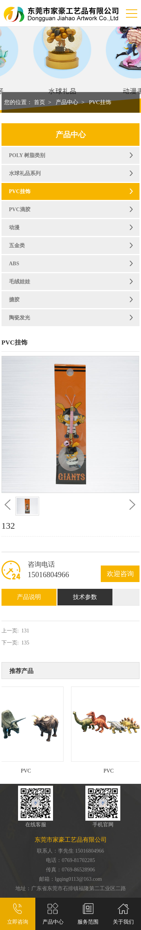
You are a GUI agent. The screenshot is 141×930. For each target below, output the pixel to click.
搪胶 (14, 299)
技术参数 (85, 597)
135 (25, 643)
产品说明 (29, 597)
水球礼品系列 (25, 173)
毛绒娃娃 (19, 281)
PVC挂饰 (100, 102)
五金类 (17, 245)
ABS (14, 263)
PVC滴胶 (19, 209)
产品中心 (67, 102)
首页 (39, 102)
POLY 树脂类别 (27, 155)
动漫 (14, 227)
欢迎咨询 (120, 574)
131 (25, 631)
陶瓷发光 (19, 318)
